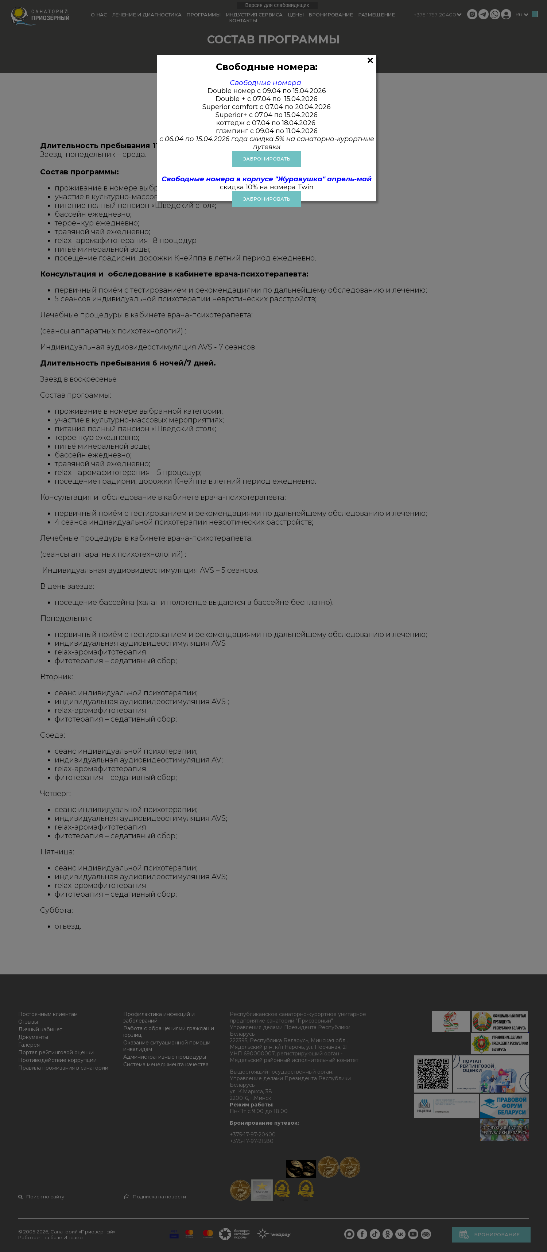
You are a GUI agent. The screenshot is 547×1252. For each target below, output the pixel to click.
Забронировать (266, 199)
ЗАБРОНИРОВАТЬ (266, 159)
